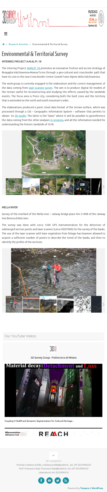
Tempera (84, 488)
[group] (53, 393)
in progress (56, 120)
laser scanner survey (41, 88)
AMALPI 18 (34, 68)
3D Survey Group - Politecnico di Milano (54, 357)
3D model (20, 115)
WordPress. (97, 488)
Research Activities (18, 44)
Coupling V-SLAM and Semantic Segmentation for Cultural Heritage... (39, 421)
